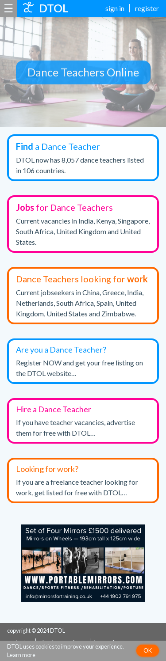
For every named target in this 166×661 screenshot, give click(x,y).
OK (147, 650)
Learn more (21, 654)
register (147, 8)
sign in (114, 8)
